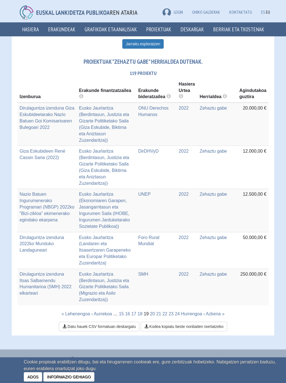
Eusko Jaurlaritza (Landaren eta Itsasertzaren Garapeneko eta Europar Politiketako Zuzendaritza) (105, 250)
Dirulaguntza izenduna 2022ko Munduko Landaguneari (42, 244)
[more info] (181, 96)
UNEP (144, 194)
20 (152, 313)
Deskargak (192, 29)
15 (121, 313)
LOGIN (173, 12)
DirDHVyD (148, 151)
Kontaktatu (240, 12)
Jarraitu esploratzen (143, 44)
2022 (184, 108)
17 (133, 313)
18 (139, 313)
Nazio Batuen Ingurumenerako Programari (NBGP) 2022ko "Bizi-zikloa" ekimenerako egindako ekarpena (47, 207)
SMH (143, 274)
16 (127, 313)
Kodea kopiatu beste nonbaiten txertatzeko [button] (183, 326)
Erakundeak (61, 29)
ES (263, 12)
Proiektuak (158, 29)
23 (171, 313)
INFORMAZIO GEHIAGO (69, 377)
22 (164, 313)
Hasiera (30, 29)
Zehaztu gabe (213, 108)
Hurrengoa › (193, 313)
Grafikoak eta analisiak (111, 29)
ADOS (33, 377)
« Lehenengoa (75, 313)
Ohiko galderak (206, 12)
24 (177, 313)
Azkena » (215, 313)
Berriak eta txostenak (238, 29)
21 (158, 313)
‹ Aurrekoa (101, 313)
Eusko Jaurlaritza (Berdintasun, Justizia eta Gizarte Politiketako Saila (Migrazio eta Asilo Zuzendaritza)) (104, 287)
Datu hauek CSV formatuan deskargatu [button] (99, 326)
